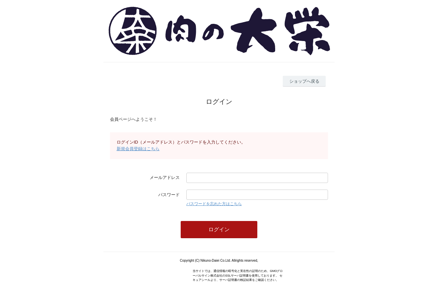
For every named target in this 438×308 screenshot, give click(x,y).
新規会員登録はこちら (138, 148)
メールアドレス (165, 177)
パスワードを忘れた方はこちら (214, 203)
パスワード (169, 194)
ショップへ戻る (304, 81)
